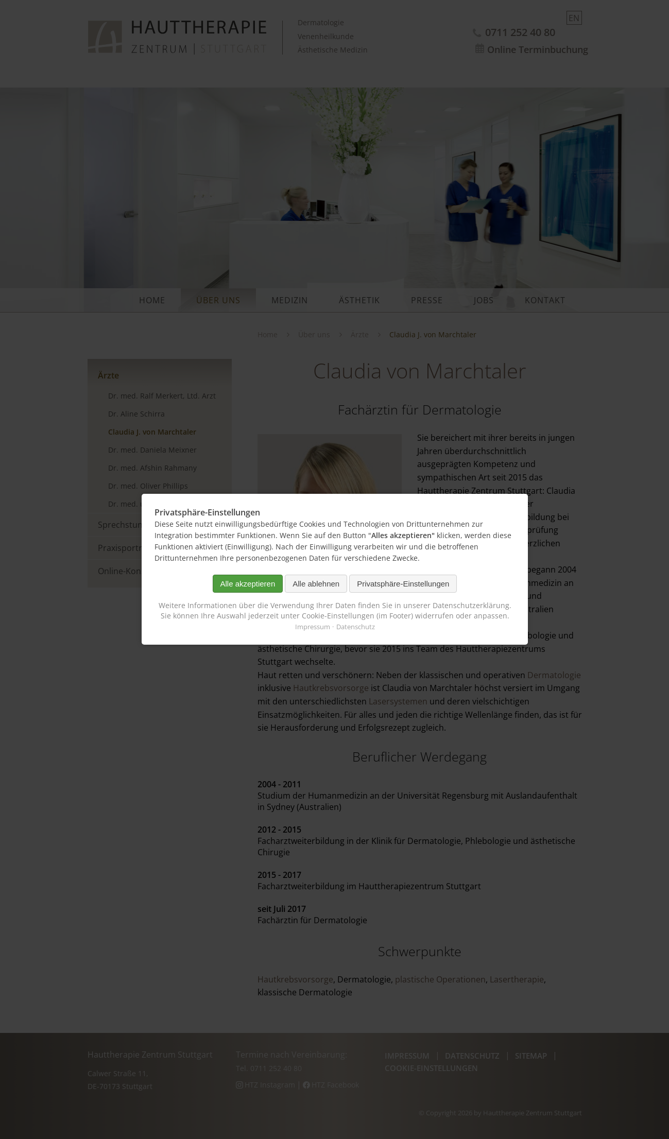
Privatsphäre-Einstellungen (403, 583)
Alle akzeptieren (247, 583)
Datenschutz (355, 627)
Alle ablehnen (316, 583)
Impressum (312, 627)
